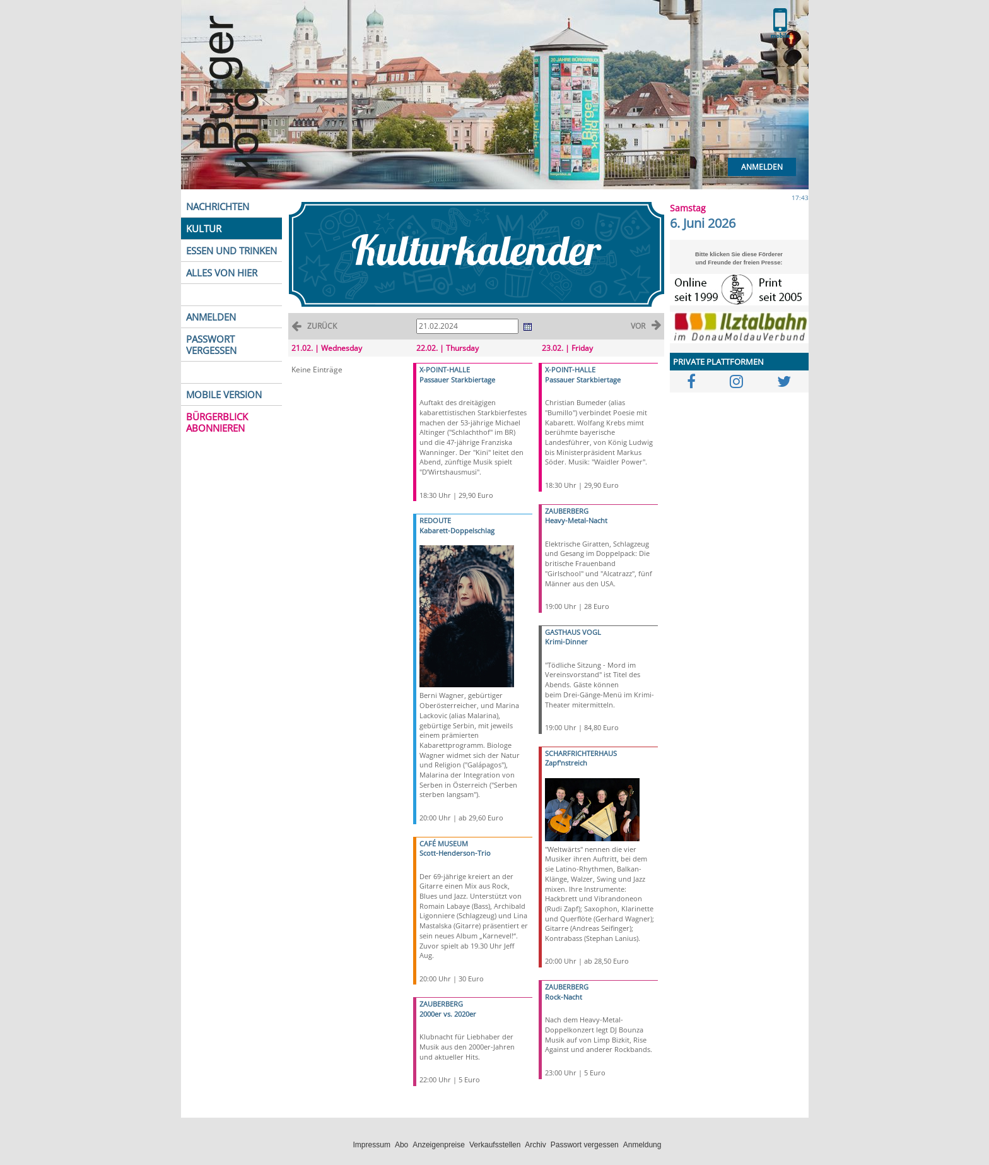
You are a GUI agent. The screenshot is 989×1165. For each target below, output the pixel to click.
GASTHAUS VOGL (573, 632)
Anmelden (762, 167)
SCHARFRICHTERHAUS (581, 753)
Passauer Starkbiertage (457, 379)
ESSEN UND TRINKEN (231, 250)
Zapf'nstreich (566, 762)
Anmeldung (642, 1144)
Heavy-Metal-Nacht (576, 520)
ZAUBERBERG (441, 1003)
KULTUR (203, 228)
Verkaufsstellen (494, 1144)
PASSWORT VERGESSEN (211, 345)
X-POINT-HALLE (444, 369)
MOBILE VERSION (224, 394)
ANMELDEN (211, 316)
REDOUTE (435, 520)
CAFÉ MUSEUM (443, 843)
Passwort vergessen (585, 1144)
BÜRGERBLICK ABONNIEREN (217, 422)
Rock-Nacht (563, 997)
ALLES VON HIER (221, 272)
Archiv (535, 1144)
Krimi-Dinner (566, 641)
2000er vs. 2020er (447, 1014)
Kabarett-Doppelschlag (456, 530)
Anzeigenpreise (439, 1144)
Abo (401, 1144)
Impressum (371, 1144)
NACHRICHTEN (217, 206)
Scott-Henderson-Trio (455, 853)
